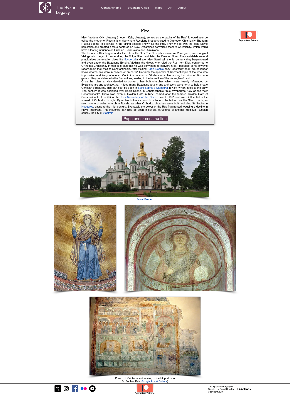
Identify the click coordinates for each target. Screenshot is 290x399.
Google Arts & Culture (154, 381)
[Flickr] (83, 388)
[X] (57, 388)
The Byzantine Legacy (69, 10)
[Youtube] (92, 388)
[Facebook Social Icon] (75, 388)
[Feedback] (243, 389)
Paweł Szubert (145, 199)
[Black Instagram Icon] (66, 388)
